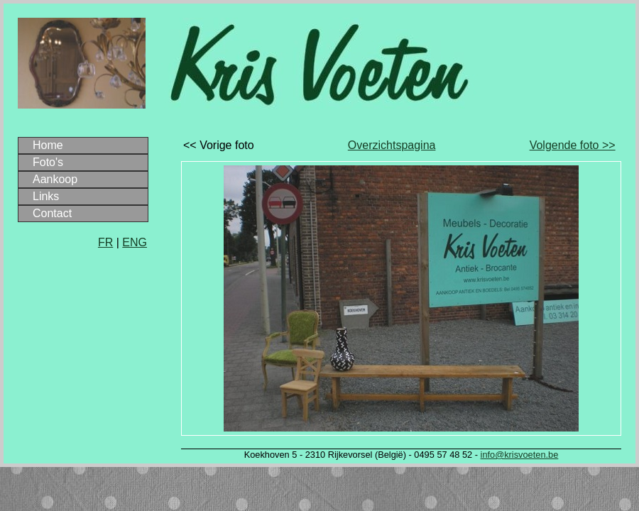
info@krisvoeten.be (520, 454)
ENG (134, 242)
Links (46, 196)
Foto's (48, 162)
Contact (52, 213)
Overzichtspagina (392, 145)
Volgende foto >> (573, 145)
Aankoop (55, 179)
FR (105, 242)
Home (48, 145)
